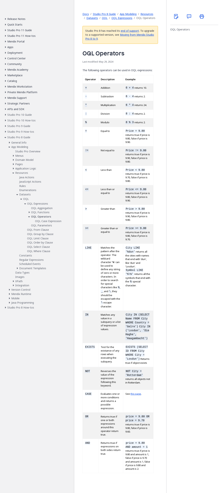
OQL (105, 18)
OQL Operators (180, 29)
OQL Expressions (121, 18)
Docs (85, 14)
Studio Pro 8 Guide (104, 14)
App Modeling (128, 14)
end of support (130, 31)
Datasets (92, 18)
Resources (146, 14)
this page (135, 394)
